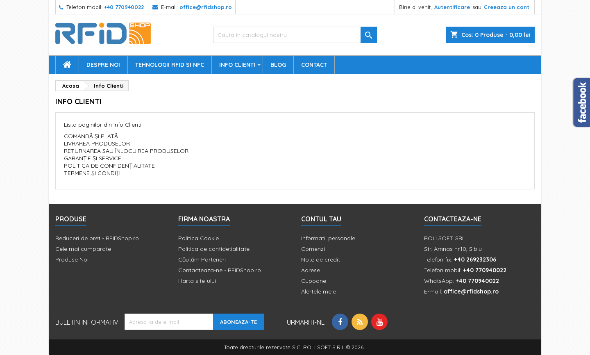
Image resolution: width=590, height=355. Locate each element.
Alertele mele (318, 291)
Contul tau (321, 219)
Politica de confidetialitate (214, 249)
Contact (314, 64)
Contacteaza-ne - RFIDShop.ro (219, 270)
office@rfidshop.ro (205, 7)
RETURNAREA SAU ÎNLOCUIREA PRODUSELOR (126, 151)
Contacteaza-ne (452, 219)
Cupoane (313, 280)
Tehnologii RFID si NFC (169, 64)
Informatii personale (328, 238)
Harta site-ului (197, 280)
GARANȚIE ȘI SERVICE (92, 158)
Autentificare (452, 7)
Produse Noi (71, 259)
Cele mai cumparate (83, 249)
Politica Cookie (198, 238)
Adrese (310, 270)
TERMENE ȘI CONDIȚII (93, 173)
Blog (278, 64)
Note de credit (320, 259)
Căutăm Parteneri (202, 259)
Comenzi (313, 249)
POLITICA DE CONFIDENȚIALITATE (109, 165)
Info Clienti (237, 64)
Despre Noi (103, 64)
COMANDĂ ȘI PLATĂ (91, 136)
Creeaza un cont (506, 7)
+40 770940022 (124, 7)
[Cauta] (295, 35)
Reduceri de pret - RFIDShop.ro (97, 238)
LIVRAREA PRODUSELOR (97, 143)
